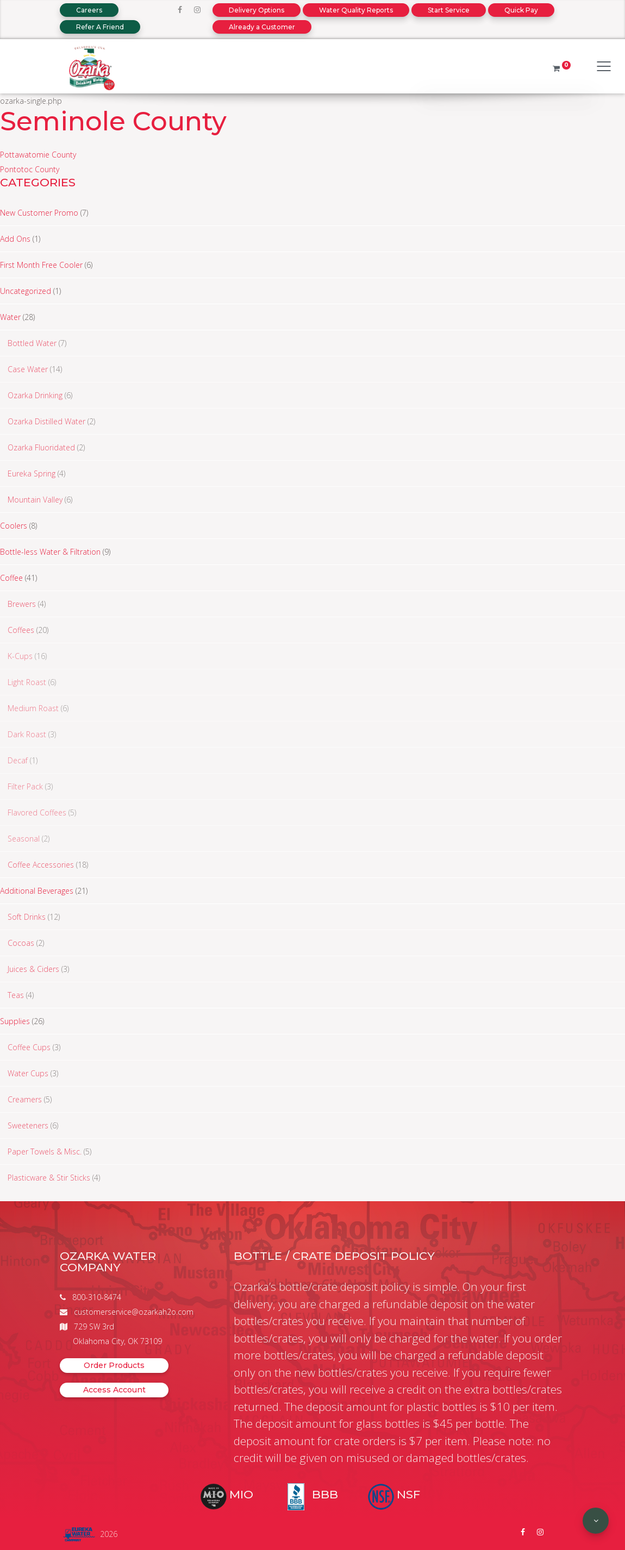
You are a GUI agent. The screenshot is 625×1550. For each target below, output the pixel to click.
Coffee (11, 578)
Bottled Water (32, 343)
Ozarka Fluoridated (41, 447)
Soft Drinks (27, 917)
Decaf (18, 760)
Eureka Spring (31, 473)
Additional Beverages (36, 891)
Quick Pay (521, 10)
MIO (241, 1494)
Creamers (25, 1099)
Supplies (15, 1021)
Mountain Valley (35, 499)
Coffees (21, 630)
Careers (89, 10)
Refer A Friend (100, 27)
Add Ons (15, 239)
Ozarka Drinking (35, 395)
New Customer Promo (39, 213)
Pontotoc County (29, 169)
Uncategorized (25, 291)
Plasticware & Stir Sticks (49, 1177)
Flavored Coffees (37, 812)
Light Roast (27, 682)
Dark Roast (27, 734)
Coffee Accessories (41, 864)
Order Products (114, 1365)
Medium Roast (33, 708)
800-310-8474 (96, 1297)
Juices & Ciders (33, 969)
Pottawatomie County (38, 154)
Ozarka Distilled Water (46, 421)
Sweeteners (28, 1125)
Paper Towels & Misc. (45, 1151)
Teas (16, 995)
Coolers (13, 525)
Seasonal (24, 838)
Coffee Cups (29, 1047)
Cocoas (21, 943)
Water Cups (28, 1073)
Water (10, 317)
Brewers (22, 604)
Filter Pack (25, 786)
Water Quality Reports (356, 10)
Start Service (449, 10)
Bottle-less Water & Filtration (50, 552)
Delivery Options (256, 10)
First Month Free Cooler (41, 265)
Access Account (114, 1390)
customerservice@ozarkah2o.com (133, 1312)
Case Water (28, 369)
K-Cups (20, 656)
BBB (325, 1494)
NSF (408, 1494)
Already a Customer (262, 27)
